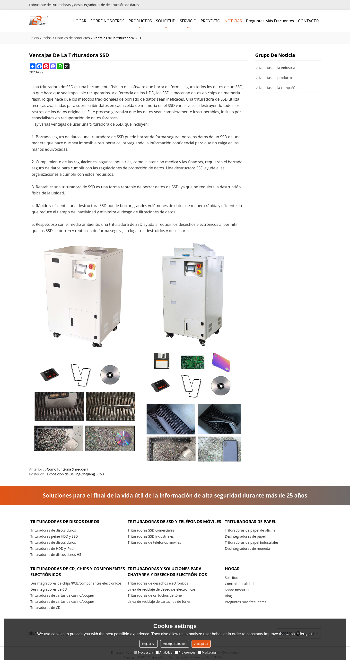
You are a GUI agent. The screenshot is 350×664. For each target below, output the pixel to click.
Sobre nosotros (237, 590)
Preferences (185, 652)
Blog (228, 596)
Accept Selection (174, 644)
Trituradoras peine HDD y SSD (54, 536)
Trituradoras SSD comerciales (151, 536)
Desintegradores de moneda (247, 548)
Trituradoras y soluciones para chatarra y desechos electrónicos (168, 571)
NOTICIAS (233, 20)
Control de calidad (239, 584)
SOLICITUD (166, 20)
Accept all (201, 644)
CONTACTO (308, 20)
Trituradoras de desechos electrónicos (158, 583)
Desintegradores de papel (245, 536)
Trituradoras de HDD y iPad (52, 548)
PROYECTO (210, 20)
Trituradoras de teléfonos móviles (154, 548)
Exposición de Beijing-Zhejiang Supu (75, 474)
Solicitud (231, 578)
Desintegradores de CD (48, 589)
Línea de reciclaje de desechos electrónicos (162, 589)
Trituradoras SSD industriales (151, 542)
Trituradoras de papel (251, 521)
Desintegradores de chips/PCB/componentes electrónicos (76, 583)
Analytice (164, 652)
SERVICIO (188, 20)
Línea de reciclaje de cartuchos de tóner (159, 602)
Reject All (148, 644)
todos (47, 37)
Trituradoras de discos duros (65, 521)
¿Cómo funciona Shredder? (66, 469)
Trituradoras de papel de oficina (250, 530)
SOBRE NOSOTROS (107, 20)
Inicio (34, 37)
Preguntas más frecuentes (270, 20)
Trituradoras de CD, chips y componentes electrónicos (62, 571)
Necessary (143, 652)
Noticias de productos (72, 37)
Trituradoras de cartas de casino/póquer (62, 596)
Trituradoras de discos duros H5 (55, 554)
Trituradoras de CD (45, 608)
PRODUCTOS (140, 20)
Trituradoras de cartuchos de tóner (155, 596)
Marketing (207, 652)
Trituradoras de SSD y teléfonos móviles (166, 524)
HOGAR (79, 20)
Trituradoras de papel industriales (252, 542)
